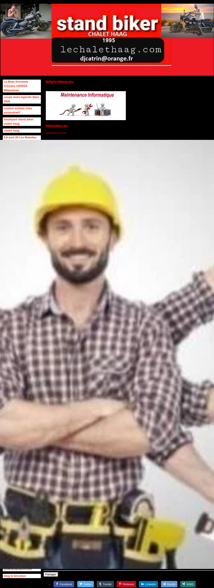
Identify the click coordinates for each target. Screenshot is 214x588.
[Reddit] (169, 584)
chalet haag (11, 130)
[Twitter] (85, 584)
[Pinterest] (126, 584)
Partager (50, 574)
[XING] (187, 584)
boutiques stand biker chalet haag (18, 121)
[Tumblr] (105, 584)
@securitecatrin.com (18, 569)
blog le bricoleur (15, 575)
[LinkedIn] (148, 584)
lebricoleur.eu (56, 126)
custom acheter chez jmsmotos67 (18, 110)
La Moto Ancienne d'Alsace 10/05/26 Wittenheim (16, 86)
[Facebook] (64, 584)
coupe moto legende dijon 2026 (21, 99)
